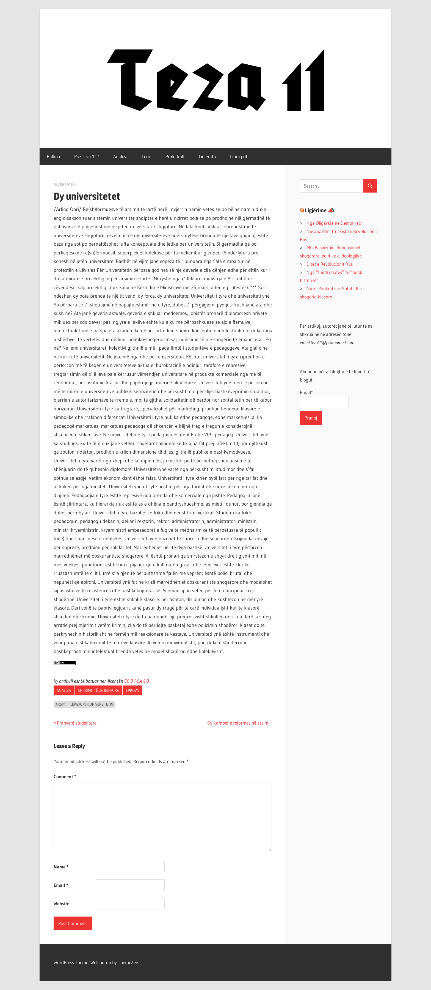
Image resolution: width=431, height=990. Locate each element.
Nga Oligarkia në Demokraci (334, 223)
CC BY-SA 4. (135, 681)
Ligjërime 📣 (320, 210)
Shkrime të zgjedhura (98, 690)
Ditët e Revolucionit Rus (329, 264)
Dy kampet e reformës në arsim (237, 723)
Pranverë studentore (76, 723)
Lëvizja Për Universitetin (91, 704)
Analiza (120, 156)
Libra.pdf (238, 156)
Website (61, 903)
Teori (146, 156)
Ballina (53, 156)
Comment (65, 776)
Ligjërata (207, 156)
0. (148, 681)
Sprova (132, 690)
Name (61, 867)
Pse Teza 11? (86, 156)
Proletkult (175, 156)
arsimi (61, 704)
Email (61, 885)
